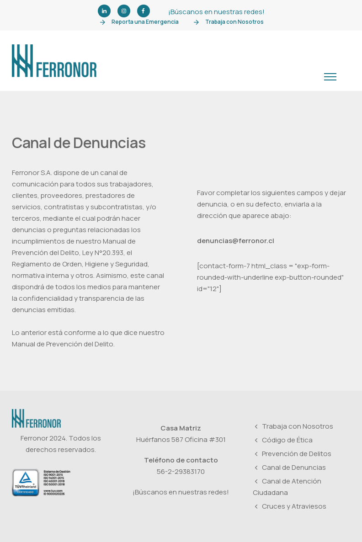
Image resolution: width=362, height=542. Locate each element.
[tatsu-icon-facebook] (143, 11)
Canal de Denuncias (294, 468)
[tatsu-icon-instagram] (123, 11)
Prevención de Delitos (296, 454)
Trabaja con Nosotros (234, 22)
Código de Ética (287, 440)
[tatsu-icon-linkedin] (104, 11)
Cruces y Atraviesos (294, 506)
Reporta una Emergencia (145, 22)
